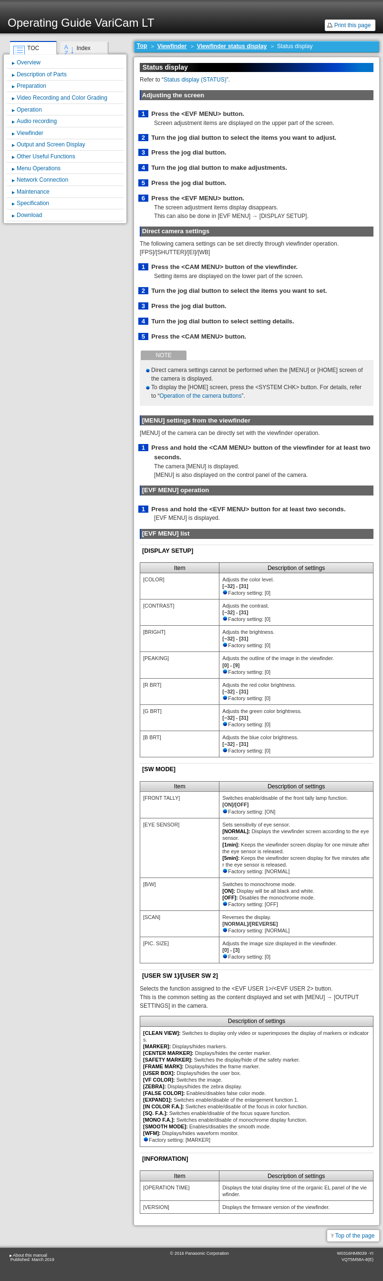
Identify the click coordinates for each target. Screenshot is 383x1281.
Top (142, 45)
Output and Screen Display (51, 144)
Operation (29, 109)
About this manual (30, 1255)
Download (29, 215)
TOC (33, 48)
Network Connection (42, 179)
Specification (33, 203)
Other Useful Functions (46, 156)
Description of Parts (42, 74)
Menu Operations (39, 168)
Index (83, 48)
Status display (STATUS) (195, 79)
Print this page (352, 25)
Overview (29, 62)
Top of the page (355, 1235)
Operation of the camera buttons (200, 396)
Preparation (31, 86)
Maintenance (33, 191)
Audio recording (37, 121)
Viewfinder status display (232, 46)
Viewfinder (172, 46)
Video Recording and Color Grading (62, 97)
